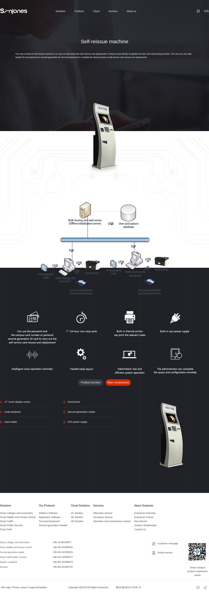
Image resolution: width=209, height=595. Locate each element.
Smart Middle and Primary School (18, 517)
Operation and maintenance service (112, 521)
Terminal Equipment (49, 521)
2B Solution (77, 517)
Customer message (165, 543)
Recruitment (140, 521)
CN (206, 11)
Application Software (50, 517)
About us (131, 11)
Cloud (96, 11)
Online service (162, 553)
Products (79, 11)
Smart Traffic (6, 521)
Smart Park (6, 529)
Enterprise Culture (143, 517)
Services (113, 11)
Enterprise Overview (145, 513)
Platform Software (48, 513)
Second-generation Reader (53, 525)
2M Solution (77, 521)
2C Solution (77, 513)
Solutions (60, 11)
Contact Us (140, 529)
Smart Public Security (11, 525)
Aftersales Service (102, 513)
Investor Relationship (145, 525)
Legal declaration (38, 587)
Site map (5, 587)
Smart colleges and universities (16, 513)
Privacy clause (19, 587)
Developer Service (103, 517)
